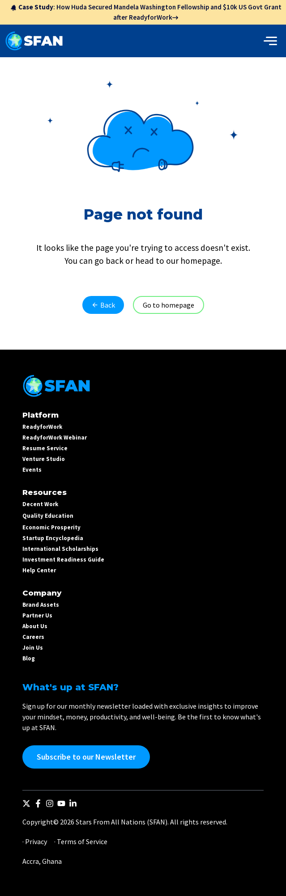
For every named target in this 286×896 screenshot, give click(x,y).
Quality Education (47, 516)
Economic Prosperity (51, 527)
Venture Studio (43, 459)
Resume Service (45, 448)
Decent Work (40, 504)
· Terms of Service (80, 841)
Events (32, 469)
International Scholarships (60, 549)
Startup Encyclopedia (52, 538)
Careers (33, 637)
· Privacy (34, 841)
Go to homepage (168, 304)
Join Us (32, 647)
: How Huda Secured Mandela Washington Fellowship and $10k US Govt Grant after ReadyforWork (146, 12)
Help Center (39, 570)
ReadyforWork (42, 427)
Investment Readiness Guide (63, 559)
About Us (34, 626)
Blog (28, 658)
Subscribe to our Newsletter (86, 757)
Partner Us (37, 615)
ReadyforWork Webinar (54, 437)
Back (103, 304)
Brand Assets (40, 605)
